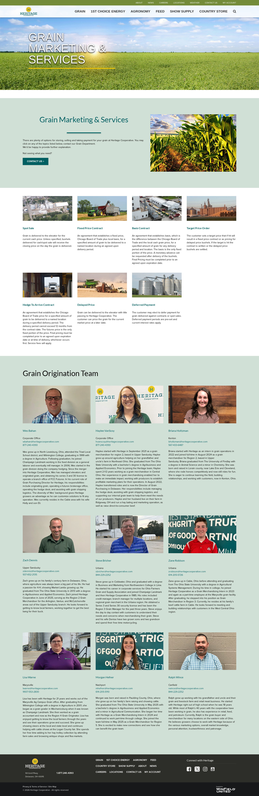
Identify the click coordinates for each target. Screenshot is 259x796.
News (151, 3)
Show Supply (182, 11)
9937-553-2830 (31, 691)
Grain (80, 11)
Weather (194, 3)
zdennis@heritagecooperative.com (41, 571)
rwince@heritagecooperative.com (185, 688)
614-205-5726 (175, 574)
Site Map (52, 786)
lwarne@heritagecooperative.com (40, 688)
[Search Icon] (234, 11)
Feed (160, 11)
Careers (163, 3)
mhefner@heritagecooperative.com (114, 688)
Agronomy (140, 11)
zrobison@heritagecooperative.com (187, 571)
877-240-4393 (30, 445)
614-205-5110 (103, 691)
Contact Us (211, 3)
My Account (229, 3)
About (139, 3)
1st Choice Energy (108, 11)
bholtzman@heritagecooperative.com (187, 441)
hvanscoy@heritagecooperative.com (115, 441)
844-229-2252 (103, 574)
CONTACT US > (35, 161)
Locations (179, 3)
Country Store (213, 11)
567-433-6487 (175, 445)
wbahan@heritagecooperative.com (41, 441)
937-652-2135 (30, 574)
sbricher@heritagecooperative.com (114, 571)
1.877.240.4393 (65, 773)
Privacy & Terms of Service (35, 786)
